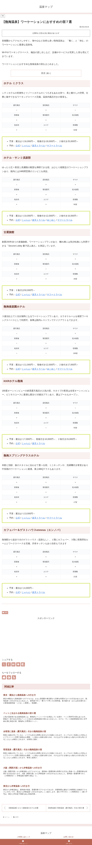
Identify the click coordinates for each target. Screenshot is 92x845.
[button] (23, 664)
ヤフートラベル (54, 145)
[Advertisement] (46, 637)
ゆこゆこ (51, 220)
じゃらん (26, 145)
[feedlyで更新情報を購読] (9, 677)
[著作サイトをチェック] (4, 677)
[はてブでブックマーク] (13, 664)
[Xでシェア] (4, 664)
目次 (43, 73)
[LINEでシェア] (18, 664)
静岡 (5, 612)
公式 (18, 145)
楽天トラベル (38, 145)
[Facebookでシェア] (9, 664)
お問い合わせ (68, 837)
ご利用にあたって (23, 837)
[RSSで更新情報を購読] (14, 677)
